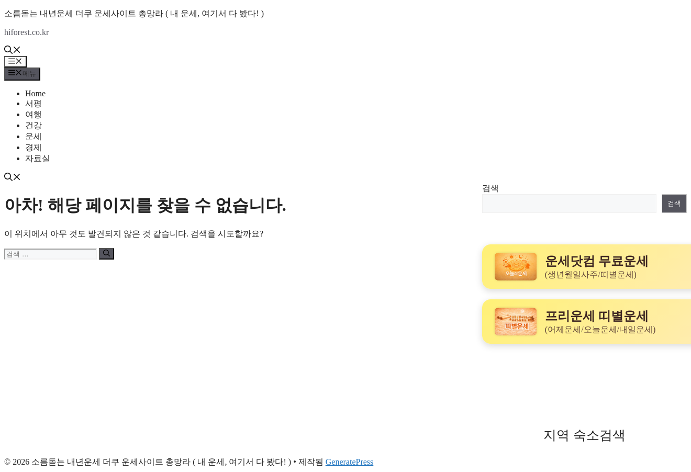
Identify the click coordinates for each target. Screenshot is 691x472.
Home (35, 93)
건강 (33, 125)
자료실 (37, 158)
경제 (33, 147)
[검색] (106, 254)
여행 (33, 114)
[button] (12, 51)
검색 (490, 188)
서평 (33, 103)
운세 (33, 136)
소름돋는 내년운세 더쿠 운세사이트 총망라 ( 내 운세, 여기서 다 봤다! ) (134, 13)
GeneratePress (350, 461)
